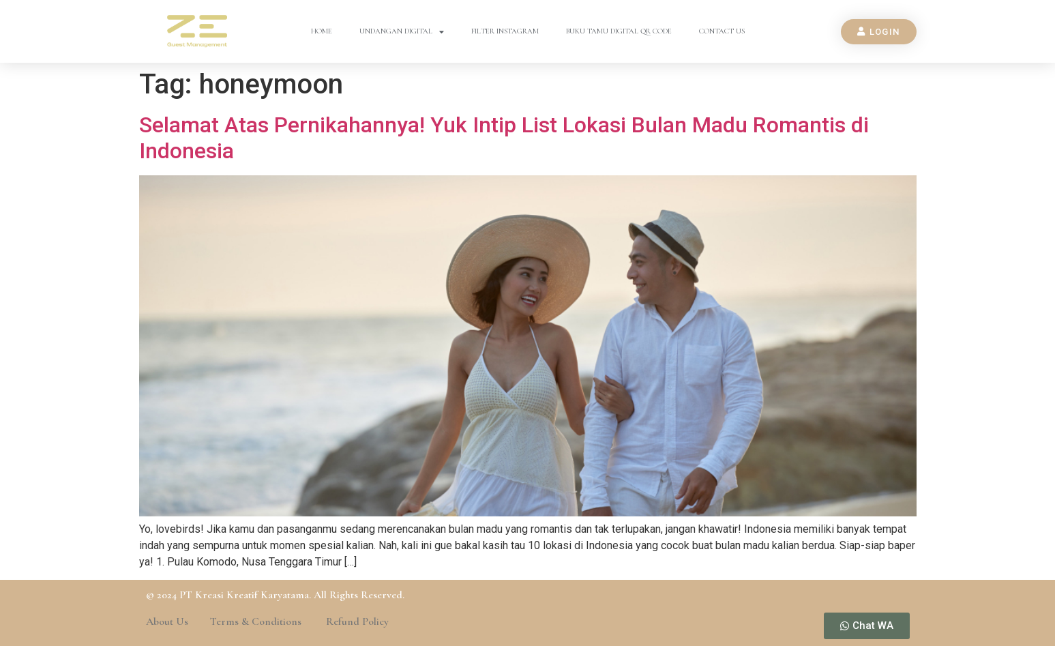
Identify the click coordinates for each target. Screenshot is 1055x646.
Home (321, 31)
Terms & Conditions (257, 621)
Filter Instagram (505, 31)
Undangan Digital (401, 31)
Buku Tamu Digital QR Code (619, 31)
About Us (167, 621)
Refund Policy (357, 621)
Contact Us (722, 31)
